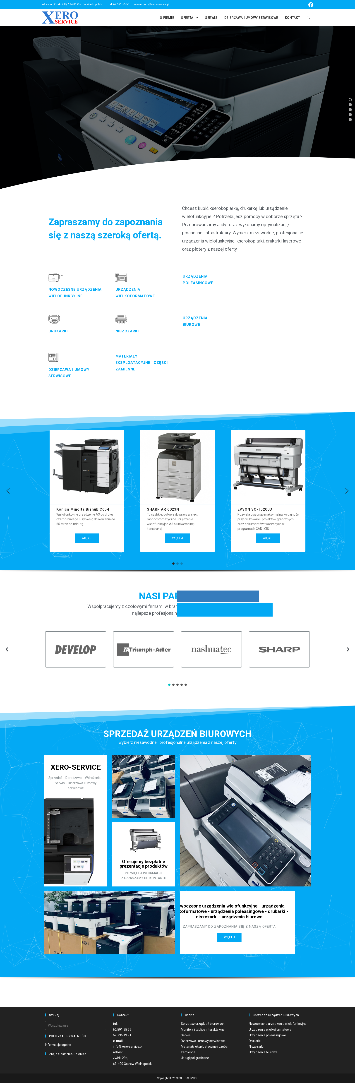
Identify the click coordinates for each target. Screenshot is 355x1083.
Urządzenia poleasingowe (267, 1035)
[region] (177, 109)
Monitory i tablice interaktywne (203, 1029)
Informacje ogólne (58, 1045)
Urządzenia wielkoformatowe (270, 1029)
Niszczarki (256, 1046)
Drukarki (255, 1041)
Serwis (186, 1035)
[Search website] (308, 17)
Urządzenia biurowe (263, 1052)
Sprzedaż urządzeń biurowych (203, 1023)
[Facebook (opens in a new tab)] (310, 4)
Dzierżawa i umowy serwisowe (203, 1041)
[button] (350, 99)
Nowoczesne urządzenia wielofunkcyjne (278, 1023)
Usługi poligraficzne (195, 1058)
